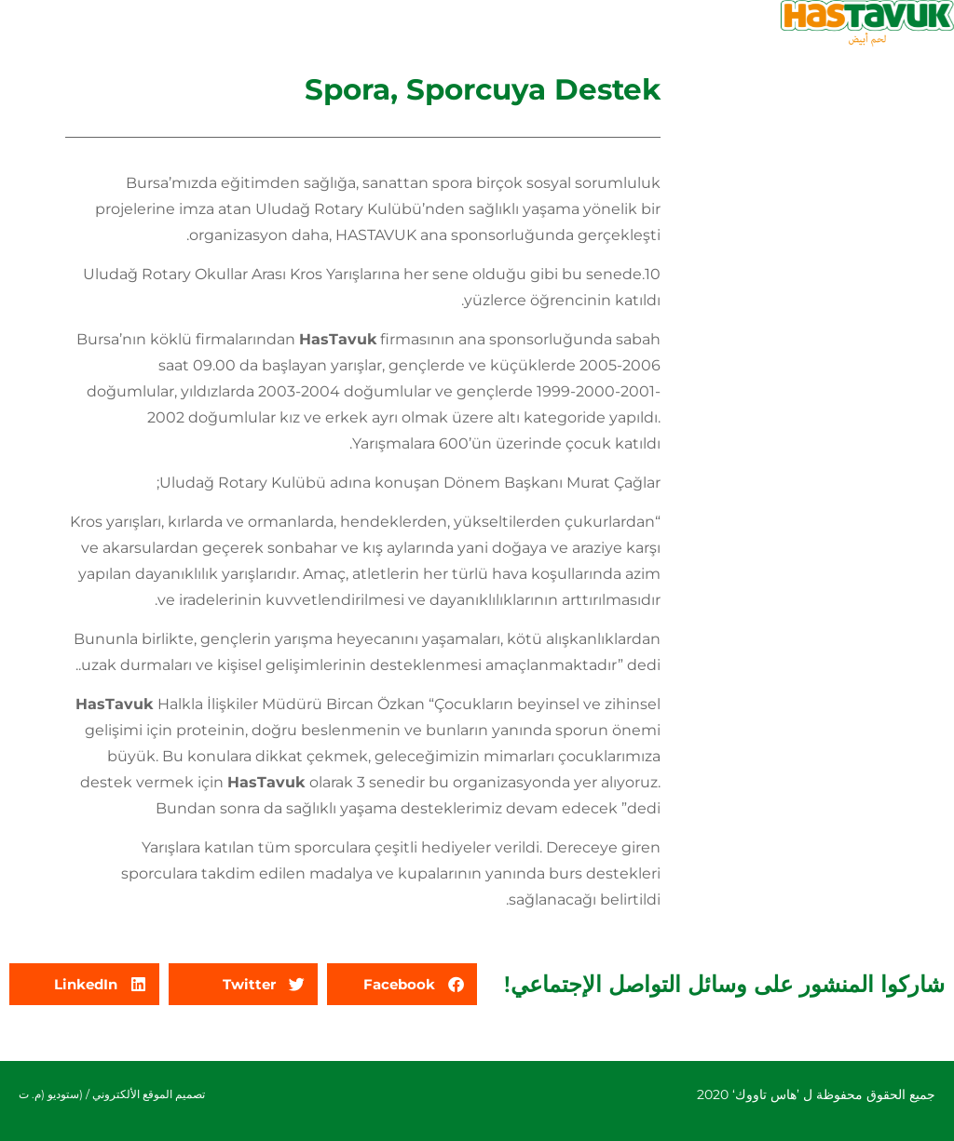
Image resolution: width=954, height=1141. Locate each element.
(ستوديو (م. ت (51, 1094)
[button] (402, 984)
